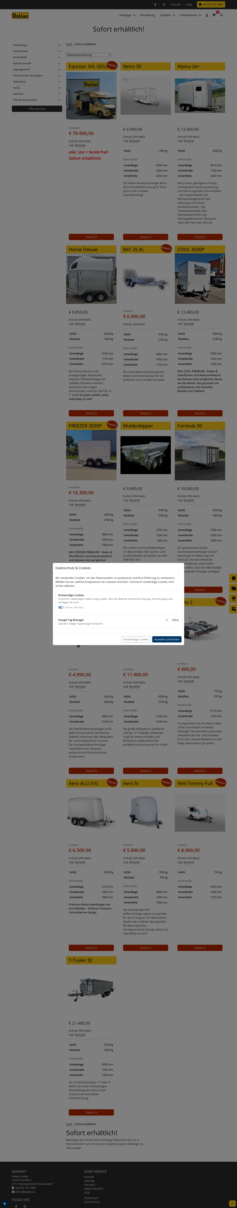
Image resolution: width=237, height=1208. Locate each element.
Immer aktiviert (74, 607)
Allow (175, 620)
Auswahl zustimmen (166, 639)
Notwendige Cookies (136, 639)
